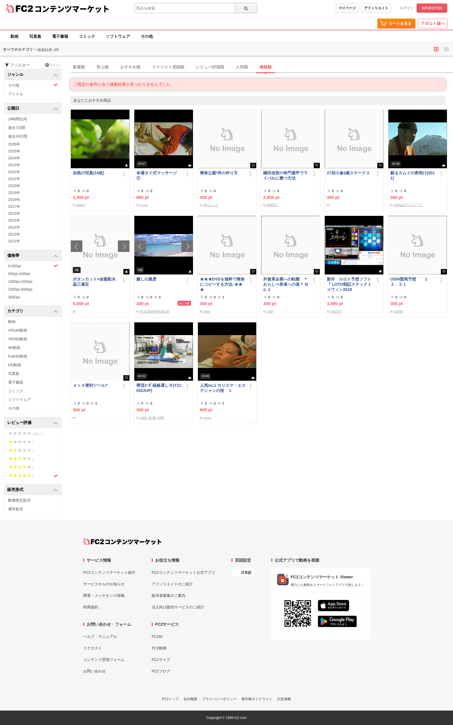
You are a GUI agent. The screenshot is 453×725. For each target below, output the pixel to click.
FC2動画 (159, 648)
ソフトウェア (118, 36)
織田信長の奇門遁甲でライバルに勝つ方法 (285, 175)
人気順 (242, 67)
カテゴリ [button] (32, 311)
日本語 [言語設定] (246, 573)
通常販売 (15, 509)
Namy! (81, 205)
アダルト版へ (433, 23)
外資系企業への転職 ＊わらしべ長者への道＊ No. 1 (285, 284)
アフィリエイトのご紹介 (172, 584)
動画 (14, 36)
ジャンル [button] (32, 75)
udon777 (336, 311)
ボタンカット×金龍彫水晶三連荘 (94, 282)
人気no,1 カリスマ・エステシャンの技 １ (223, 388)
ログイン (407, 8)
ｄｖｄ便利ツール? (90, 385)
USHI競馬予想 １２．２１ (409, 282)
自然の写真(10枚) (88, 173)
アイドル (15, 94)
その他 (147, 36)
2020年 (14, 186)
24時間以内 (17, 119)
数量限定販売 (19, 500)
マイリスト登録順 (168, 67)
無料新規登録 (432, 8)
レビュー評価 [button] (32, 423)
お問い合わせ (94, 671)
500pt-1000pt (19, 274)
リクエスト (92, 648)
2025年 (14, 151)
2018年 (14, 199)
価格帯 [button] (32, 256)
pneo (207, 311)
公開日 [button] (32, 108)
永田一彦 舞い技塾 (152, 417)
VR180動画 (17, 330)
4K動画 (14, 347)
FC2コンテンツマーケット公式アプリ (183, 572)
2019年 (14, 192)
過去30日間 (17, 136)
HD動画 (14, 365)
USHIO (398, 311)
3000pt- (14, 297)
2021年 (14, 179)
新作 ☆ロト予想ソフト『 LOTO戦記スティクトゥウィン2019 (349, 284)
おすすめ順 (130, 67)
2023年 (14, 165)
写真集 (35, 36)
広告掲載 (284, 699)
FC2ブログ (161, 671)
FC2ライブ (161, 659)
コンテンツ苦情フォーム (104, 659)
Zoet (270, 311)
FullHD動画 (17, 356)
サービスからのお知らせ (104, 584)
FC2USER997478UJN (154, 311)
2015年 (14, 220)
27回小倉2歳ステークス (348, 173)
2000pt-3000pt (20, 289)
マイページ (347, 8)
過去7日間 (16, 128)
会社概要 (190, 699)
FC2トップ (170, 699)
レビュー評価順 (210, 67)
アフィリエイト (376, 8)
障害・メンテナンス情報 (104, 595)
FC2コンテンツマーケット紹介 (109, 572)
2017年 (14, 206)
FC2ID (157, 636)
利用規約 (90, 607)
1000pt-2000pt (20, 281)
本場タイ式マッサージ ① (158, 175)
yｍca (144, 205)
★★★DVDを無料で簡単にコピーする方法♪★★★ (222, 284)
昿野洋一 (273, 205)
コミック (87, 36)
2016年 (14, 213)
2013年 (14, 234)
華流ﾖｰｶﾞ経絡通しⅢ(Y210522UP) (158, 388)
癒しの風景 (146, 279)
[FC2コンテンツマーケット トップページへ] (122, 541)
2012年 (14, 241)
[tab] (261, 67)
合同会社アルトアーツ (408, 205)
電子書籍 (60, 36)
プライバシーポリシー (219, 699)
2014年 (14, 227)
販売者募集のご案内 (168, 595)
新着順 (79, 67)
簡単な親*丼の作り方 (219, 173)
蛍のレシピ (211, 205)
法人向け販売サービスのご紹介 (178, 607)
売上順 (102, 67)
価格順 (265, 67)
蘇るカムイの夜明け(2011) (412, 175)
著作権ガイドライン (256, 699)
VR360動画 (17, 339)
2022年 (14, 172)
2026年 (14, 144)
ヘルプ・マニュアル (100, 636)
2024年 (14, 158)
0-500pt (33, 266)
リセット (53, 65)
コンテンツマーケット (71, 8)
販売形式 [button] (32, 490)
